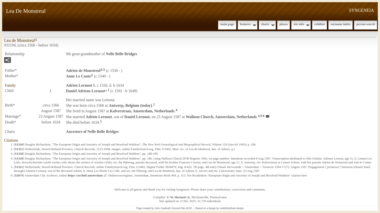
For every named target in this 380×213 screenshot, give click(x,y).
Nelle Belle (121, 54)
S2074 (19, 175)
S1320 (19, 144)
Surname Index (340, 24)
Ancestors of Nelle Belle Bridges (92, 131)
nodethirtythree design (232, 208)
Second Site (178, 208)
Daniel (137, 117)
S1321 (19, 149)
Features (245, 24)
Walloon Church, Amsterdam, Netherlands (221, 117)
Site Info (298, 24)
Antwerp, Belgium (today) (130, 105)
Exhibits (319, 24)
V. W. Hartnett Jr (178, 197)
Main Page (227, 24)
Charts (265, 24)
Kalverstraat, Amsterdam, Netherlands (142, 111)
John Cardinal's (163, 208)
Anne (78, 76)
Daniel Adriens (85, 91)
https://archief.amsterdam (85, 175)
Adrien (83, 70)
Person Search (365, 24)
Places (283, 24)
